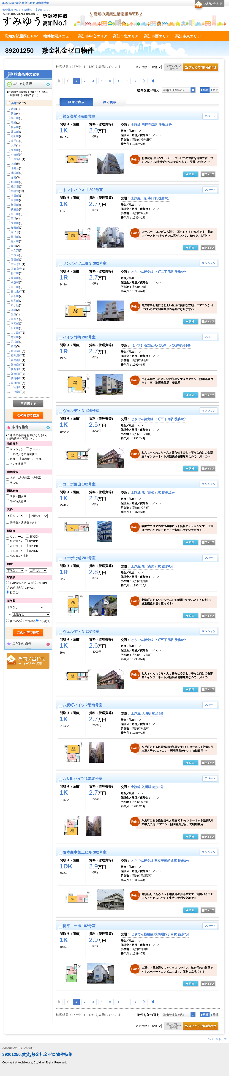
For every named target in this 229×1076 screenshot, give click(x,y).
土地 (38, 459)
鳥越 (13, 246)
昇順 (205, 90)
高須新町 (16, 351)
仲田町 (15, 259)
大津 (13, 145)
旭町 (13, 122)
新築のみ (15, 621)
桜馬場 (15, 186)
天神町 (15, 236)
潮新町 (15, 136)
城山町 (15, 214)
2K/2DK (33, 541)
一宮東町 (16, 387)
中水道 (15, 255)
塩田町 (15, 195)
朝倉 (13, 113)
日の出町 (16, 291)
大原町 (15, 150)
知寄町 (15, 227)
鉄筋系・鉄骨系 (31, 477)
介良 (13, 177)
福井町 (15, 300)
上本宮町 (16, 159)
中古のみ (30, 621)
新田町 (15, 204)
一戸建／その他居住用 (23, 454)
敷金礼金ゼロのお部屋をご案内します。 (27, 9)
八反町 (15, 282)
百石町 (15, 296)
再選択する (28, 404)
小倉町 (15, 154)
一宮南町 (16, 391)
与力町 (15, 337)
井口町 (15, 131)
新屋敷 (15, 209)
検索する (28, 415)
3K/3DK (33, 546)
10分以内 (15, 587)
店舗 (12, 459)
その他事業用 (18, 463)
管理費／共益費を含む (23, 522)
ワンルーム (17, 536)
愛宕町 (15, 127)
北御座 (15, 168)
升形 (13, 314)
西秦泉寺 (16, 268)
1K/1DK (34, 536)
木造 (12, 477)
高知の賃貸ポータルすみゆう (18, 1048)
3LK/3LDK (16, 551)
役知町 (15, 328)
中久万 (15, 250)
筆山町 (15, 287)
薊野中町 (16, 378)
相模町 (15, 182)
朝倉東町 (16, 369)
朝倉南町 (16, 364)
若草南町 (16, 360)
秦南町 (15, 278)
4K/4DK (33, 551)
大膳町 (15, 223)
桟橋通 (15, 191)
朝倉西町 (16, 373)
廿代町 (15, 273)
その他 (14, 482)
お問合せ (28, 661)
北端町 (15, 172)
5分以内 (28, 583)
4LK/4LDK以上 (19, 555)
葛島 (13, 346)
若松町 (15, 341)
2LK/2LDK (16, 546)
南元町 (15, 323)
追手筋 (15, 140)
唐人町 (15, 241)
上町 (13, 163)
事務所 (26, 459)
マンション (17, 449)
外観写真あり (18, 501)
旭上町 (15, 118)
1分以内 (15, 583)
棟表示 (109, 102)
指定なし (15, 592)
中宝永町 (16, 264)
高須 (13, 218)
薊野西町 (16, 383)
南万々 (15, 319)
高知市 (15, 103)
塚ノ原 (15, 232)
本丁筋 (15, 305)
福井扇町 (16, 355)
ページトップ (218, 1039)
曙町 (13, 109)
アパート (35, 449)
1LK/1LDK (16, 541)
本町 (13, 309)
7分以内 (42, 583)
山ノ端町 (16, 332)
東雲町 (15, 200)
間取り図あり (18, 496)
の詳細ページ (191, 174)
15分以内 (30, 587)
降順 (214, 90)
